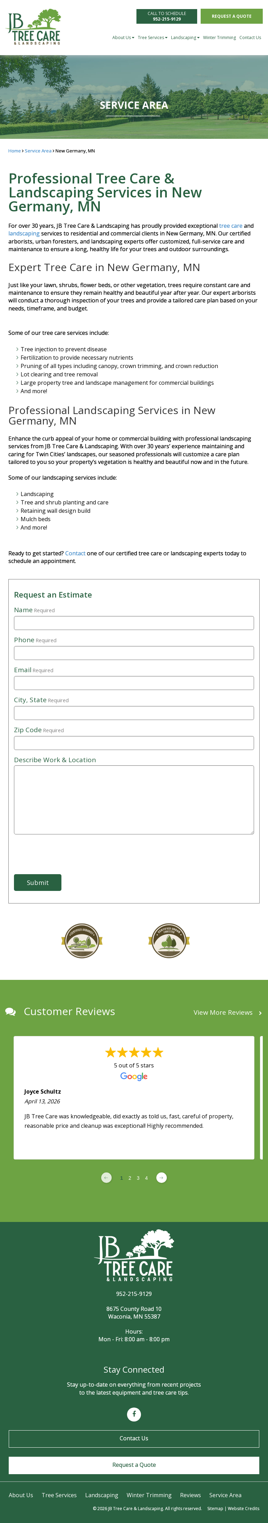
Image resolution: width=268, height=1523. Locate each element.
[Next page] (161, 1177)
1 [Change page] (121, 1178)
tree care (231, 226)
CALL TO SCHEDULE (167, 16)
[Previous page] (106, 1177)
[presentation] (48, 849)
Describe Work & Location (55, 759)
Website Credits (243, 1508)
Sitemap (215, 1508)
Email (33, 670)
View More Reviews (228, 1012)
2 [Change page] (129, 1178)
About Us (123, 37)
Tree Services (153, 37)
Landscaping (185, 37)
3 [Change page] (138, 1178)
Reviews (190, 1495)
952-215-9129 (134, 1294)
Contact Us (250, 37)
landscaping (24, 233)
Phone (35, 640)
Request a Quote (232, 16)
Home (14, 151)
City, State (41, 700)
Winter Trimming (219, 37)
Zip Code (39, 730)
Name (34, 610)
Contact (76, 553)
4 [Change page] (146, 1178)
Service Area (38, 151)
